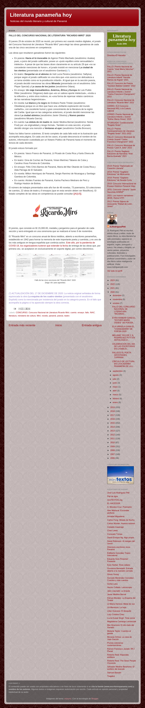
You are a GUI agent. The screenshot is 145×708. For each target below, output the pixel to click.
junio (115, 383)
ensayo (81, 312)
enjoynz (67, 698)
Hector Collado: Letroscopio (119, 587)
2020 (112, 292)
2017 (112, 415)
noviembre (118, 299)
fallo (87, 312)
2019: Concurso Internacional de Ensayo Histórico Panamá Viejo (121, 184)
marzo (116, 394)
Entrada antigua (92, 325)
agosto (116, 375)
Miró (39, 316)
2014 (112, 427)
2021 (112, 288)
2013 (112, 431)
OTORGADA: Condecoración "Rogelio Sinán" (120, 124)
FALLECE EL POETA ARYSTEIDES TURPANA (121, 355)
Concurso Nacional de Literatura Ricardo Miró (49, 312)
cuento (74, 312)
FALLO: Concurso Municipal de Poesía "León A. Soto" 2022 (121, 146)
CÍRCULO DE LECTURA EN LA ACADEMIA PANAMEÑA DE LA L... (123, 363)
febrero (116, 398)
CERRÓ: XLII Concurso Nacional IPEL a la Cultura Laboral (119, 108)
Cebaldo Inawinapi (115, 527)
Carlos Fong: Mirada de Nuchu (120, 520)
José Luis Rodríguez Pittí (118, 493)
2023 (112, 280)
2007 (112, 454)
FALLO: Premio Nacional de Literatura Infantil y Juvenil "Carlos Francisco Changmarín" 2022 (121, 93)
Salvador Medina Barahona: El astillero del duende (120, 668)
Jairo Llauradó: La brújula (118, 591)
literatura (13, 316)
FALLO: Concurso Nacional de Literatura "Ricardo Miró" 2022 (120, 101)
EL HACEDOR (113, 503)
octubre (116, 303)
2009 (112, 446)
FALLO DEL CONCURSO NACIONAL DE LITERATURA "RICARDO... (123, 310)
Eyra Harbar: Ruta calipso (118, 565)
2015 (112, 423)
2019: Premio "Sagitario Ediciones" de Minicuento (118, 173)
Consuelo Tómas (114, 534)
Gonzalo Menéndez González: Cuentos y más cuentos (120, 579)
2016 (112, 419)
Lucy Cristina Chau (115, 614)
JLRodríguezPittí (118, 227)
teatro (66, 316)
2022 (112, 284)
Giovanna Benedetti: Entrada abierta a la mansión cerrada (120, 569)
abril (115, 390)
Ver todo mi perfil (114, 271)
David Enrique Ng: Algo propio (120, 537)
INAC (92, 312)
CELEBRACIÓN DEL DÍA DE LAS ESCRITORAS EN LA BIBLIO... (123, 346)
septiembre (118, 371)
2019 (112, 407)
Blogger (94, 698)
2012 (112, 435)
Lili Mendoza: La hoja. (117, 607)
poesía (60, 316)
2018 (112, 411)
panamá (52, 316)
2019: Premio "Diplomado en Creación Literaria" (120, 167)
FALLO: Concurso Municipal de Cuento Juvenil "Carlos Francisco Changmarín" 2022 (121, 139)
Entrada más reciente (22, 325)
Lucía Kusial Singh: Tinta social (121, 618)
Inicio (58, 325)
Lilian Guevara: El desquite (119, 611)
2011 (112, 438)
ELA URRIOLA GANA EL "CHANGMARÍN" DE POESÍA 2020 (123, 328)
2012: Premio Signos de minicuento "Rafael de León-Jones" (119, 203)
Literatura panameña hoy (41, 15)
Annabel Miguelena (115, 516)
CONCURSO (22, 312)
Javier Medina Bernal (116, 594)
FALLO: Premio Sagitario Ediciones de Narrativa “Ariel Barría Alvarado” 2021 (120, 153)
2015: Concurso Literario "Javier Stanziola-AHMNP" (121, 190)
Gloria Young (113, 574)
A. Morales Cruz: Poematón (119, 507)
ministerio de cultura (27, 316)
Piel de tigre (112, 496)
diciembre (117, 295)
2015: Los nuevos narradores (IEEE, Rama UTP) (120, 196)
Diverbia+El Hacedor (116, 55)
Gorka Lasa (112, 584)
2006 (112, 458)
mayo (115, 387)
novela (45, 316)
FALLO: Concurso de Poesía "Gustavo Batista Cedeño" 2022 (121, 84)
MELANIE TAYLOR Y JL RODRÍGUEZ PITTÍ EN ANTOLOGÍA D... (123, 337)
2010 (112, 442)
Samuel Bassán (114, 672)
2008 (112, 450)
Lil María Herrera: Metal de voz (121, 604)
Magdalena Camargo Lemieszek (121, 621)
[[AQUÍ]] (77, 194)
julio (115, 379)
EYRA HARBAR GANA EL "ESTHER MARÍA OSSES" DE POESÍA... (123, 320)
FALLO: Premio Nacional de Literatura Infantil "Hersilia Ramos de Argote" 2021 (119, 77)
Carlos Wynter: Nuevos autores (121, 523)
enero (115, 402)
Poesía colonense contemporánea (115, 644)
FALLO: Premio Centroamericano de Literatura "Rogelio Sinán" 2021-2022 (120, 131)
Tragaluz (111, 676)
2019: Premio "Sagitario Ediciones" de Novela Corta (119, 179)
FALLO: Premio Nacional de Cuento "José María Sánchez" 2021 (120, 69)
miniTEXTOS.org (114, 500)
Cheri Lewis (112, 530)
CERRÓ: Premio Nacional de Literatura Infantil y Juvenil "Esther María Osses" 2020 (120, 116)
